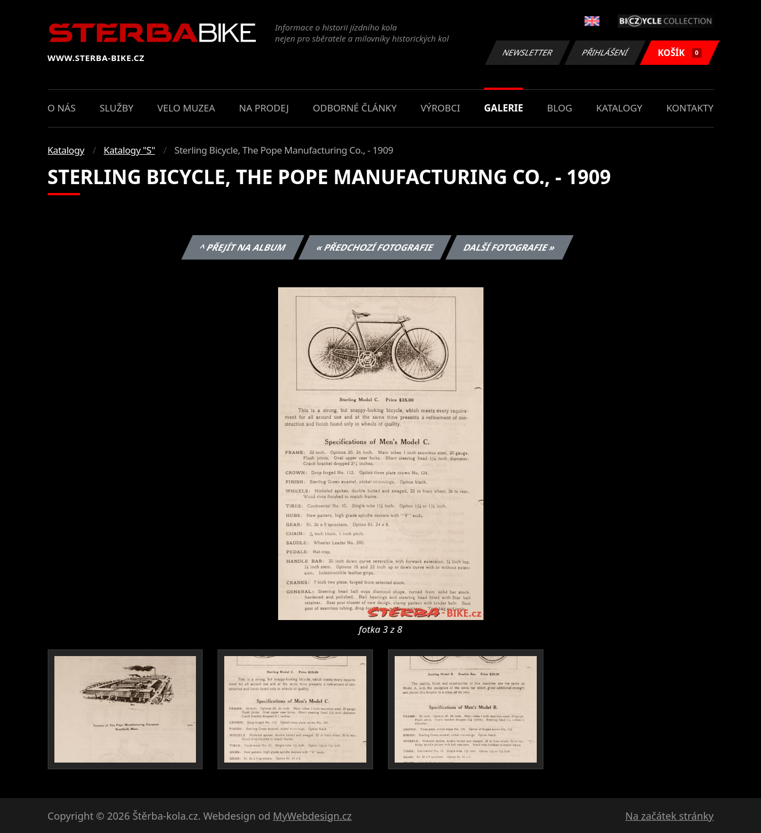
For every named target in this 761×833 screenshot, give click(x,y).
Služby (116, 107)
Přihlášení (605, 52)
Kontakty (689, 107)
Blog (559, 107)
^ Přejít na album (243, 247)
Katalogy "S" (129, 150)
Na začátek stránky (670, 815)
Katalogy (619, 107)
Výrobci (440, 107)
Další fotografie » (509, 247)
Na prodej (264, 107)
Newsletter (528, 52)
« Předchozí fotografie (375, 247)
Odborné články (355, 107)
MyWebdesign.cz (312, 815)
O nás (62, 107)
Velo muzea (186, 107)
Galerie (503, 107)
